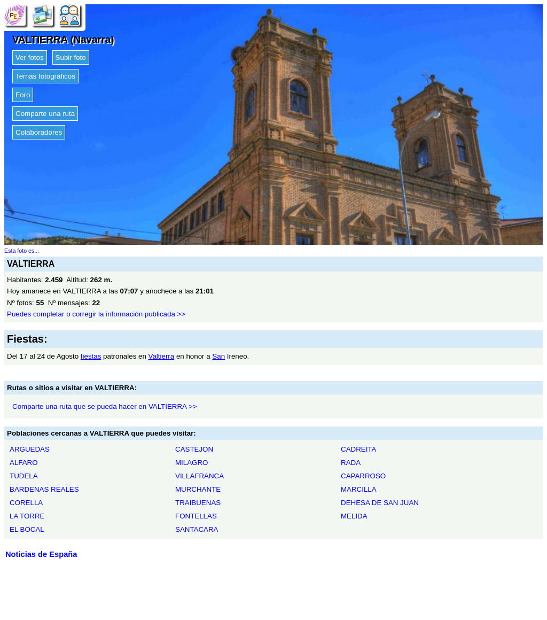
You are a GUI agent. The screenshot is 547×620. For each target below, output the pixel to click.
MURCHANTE (198, 489)
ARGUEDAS (30, 449)
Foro (22, 95)
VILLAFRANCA (199, 476)
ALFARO (24, 463)
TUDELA (24, 476)
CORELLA (26, 503)
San (218, 356)
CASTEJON (194, 449)
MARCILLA (359, 489)
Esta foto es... (21, 250)
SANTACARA (196, 529)
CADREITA (358, 449)
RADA (351, 463)
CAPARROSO (363, 476)
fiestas (91, 356)
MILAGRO (191, 463)
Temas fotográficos (45, 76)
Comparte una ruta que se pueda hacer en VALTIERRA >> (104, 406)
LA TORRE (27, 516)
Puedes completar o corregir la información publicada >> (96, 314)
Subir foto (71, 57)
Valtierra (162, 356)
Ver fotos (29, 57)
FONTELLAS (196, 516)
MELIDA (354, 516)
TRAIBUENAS (198, 503)
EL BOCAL (27, 529)
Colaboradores (38, 132)
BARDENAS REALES (44, 489)
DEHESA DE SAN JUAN (380, 503)
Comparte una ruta (45, 114)
